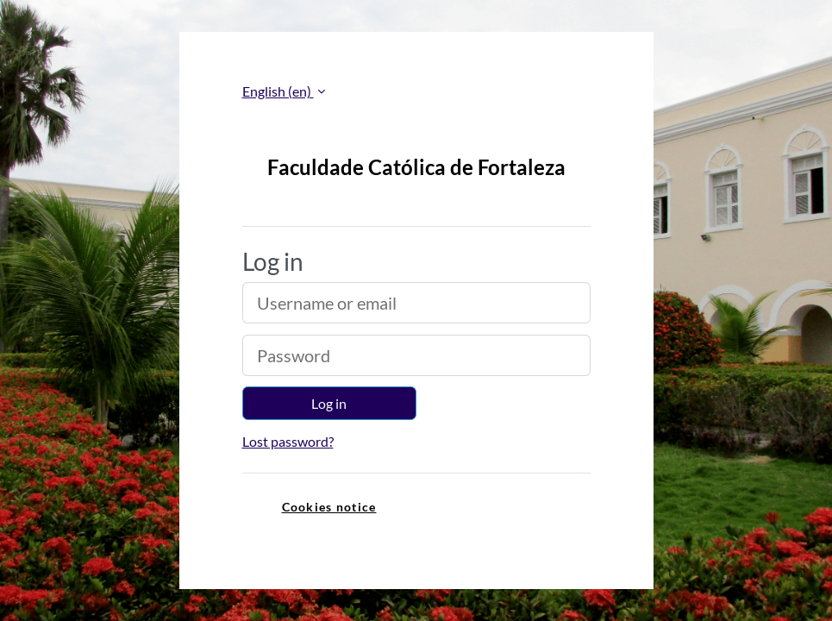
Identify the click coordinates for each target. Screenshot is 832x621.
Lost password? (288, 441)
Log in (329, 403)
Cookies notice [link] (329, 506)
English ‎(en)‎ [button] (278, 91)
